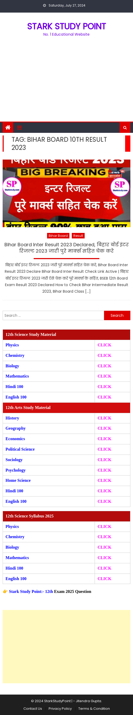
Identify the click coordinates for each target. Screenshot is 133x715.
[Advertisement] (66, 82)
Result (78, 235)
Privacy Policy (60, 708)
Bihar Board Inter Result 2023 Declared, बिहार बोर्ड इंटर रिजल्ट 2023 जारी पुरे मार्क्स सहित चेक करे (66, 248)
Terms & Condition (94, 708)
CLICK (104, 376)
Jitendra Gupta (88, 700)
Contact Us (32, 708)
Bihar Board (58, 235)
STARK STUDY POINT (66, 26)
